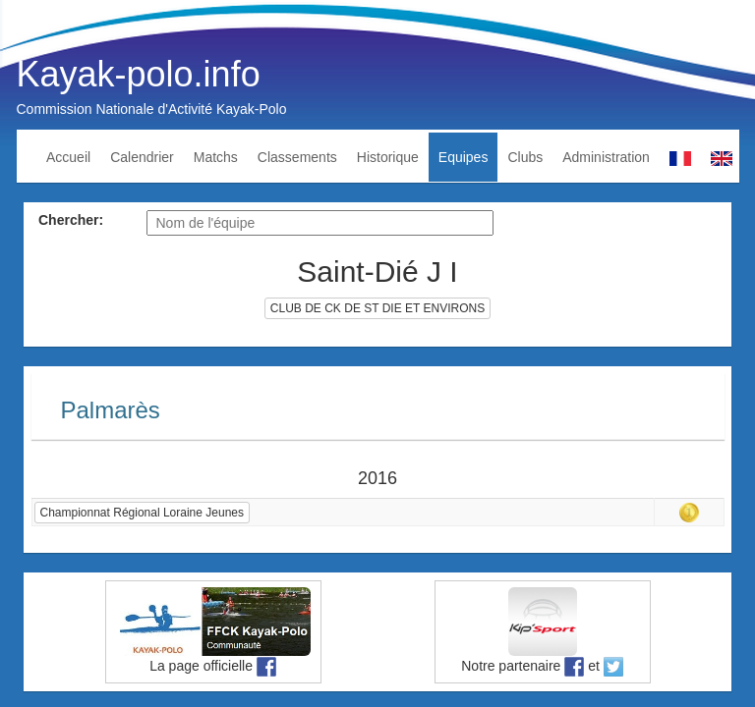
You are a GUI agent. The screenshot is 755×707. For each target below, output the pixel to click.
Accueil (68, 157)
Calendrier (142, 157)
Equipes (463, 157)
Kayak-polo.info (139, 74)
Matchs (216, 157)
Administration (606, 157)
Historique (388, 157)
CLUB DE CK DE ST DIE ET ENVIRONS (377, 308)
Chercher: (70, 220)
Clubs (525, 157)
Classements (297, 157)
